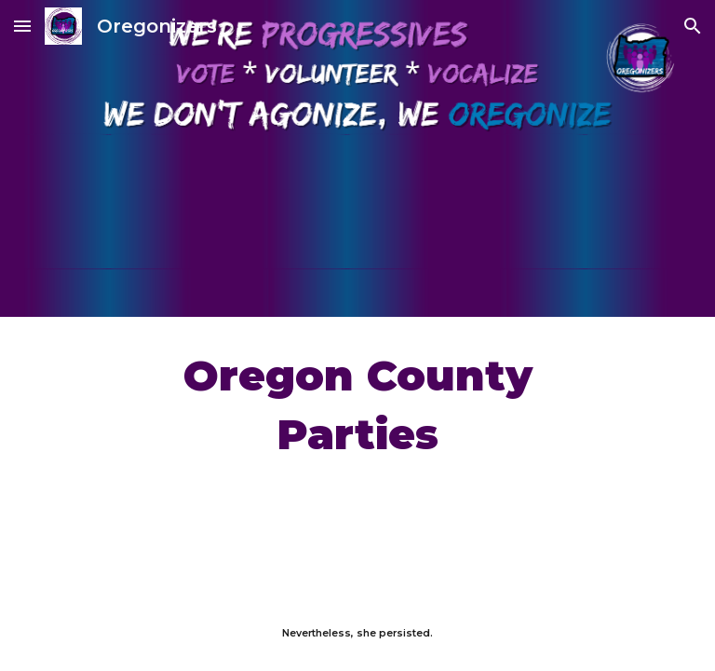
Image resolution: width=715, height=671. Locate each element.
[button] (22, 25)
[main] (357, 405)
